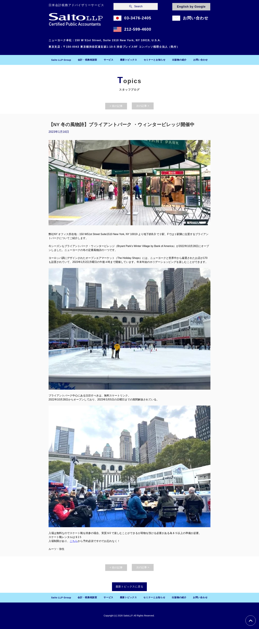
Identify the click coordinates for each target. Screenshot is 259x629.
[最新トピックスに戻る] (129, 586)
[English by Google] (191, 6)
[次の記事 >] (143, 105)
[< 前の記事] (116, 106)
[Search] (135, 6)
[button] (87, 60)
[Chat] (250, 620)
